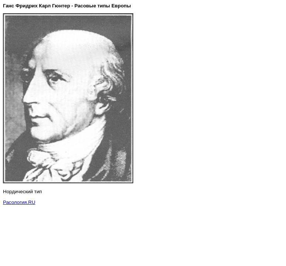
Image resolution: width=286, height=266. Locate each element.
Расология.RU (19, 202)
